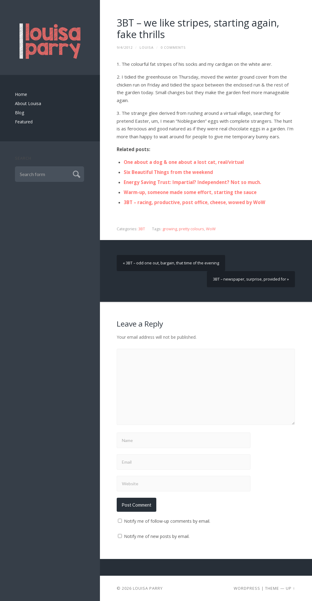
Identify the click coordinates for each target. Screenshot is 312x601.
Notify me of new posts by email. (157, 536)
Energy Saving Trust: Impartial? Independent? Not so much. (192, 182)
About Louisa (28, 103)
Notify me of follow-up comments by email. (167, 521)
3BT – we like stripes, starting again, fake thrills (198, 28)
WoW (211, 229)
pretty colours (191, 229)
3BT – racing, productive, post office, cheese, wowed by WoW (194, 202)
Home (21, 94)
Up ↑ (290, 588)
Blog (19, 112)
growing (169, 229)
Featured (24, 122)
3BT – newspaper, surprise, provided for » (251, 279)
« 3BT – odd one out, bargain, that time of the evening (171, 263)
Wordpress (247, 588)
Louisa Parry (148, 588)
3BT (141, 229)
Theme (272, 588)
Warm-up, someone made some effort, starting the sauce (190, 192)
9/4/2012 (125, 47)
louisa (147, 47)
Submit (76, 173)
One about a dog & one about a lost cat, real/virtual (184, 162)
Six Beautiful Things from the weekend (168, 172)
